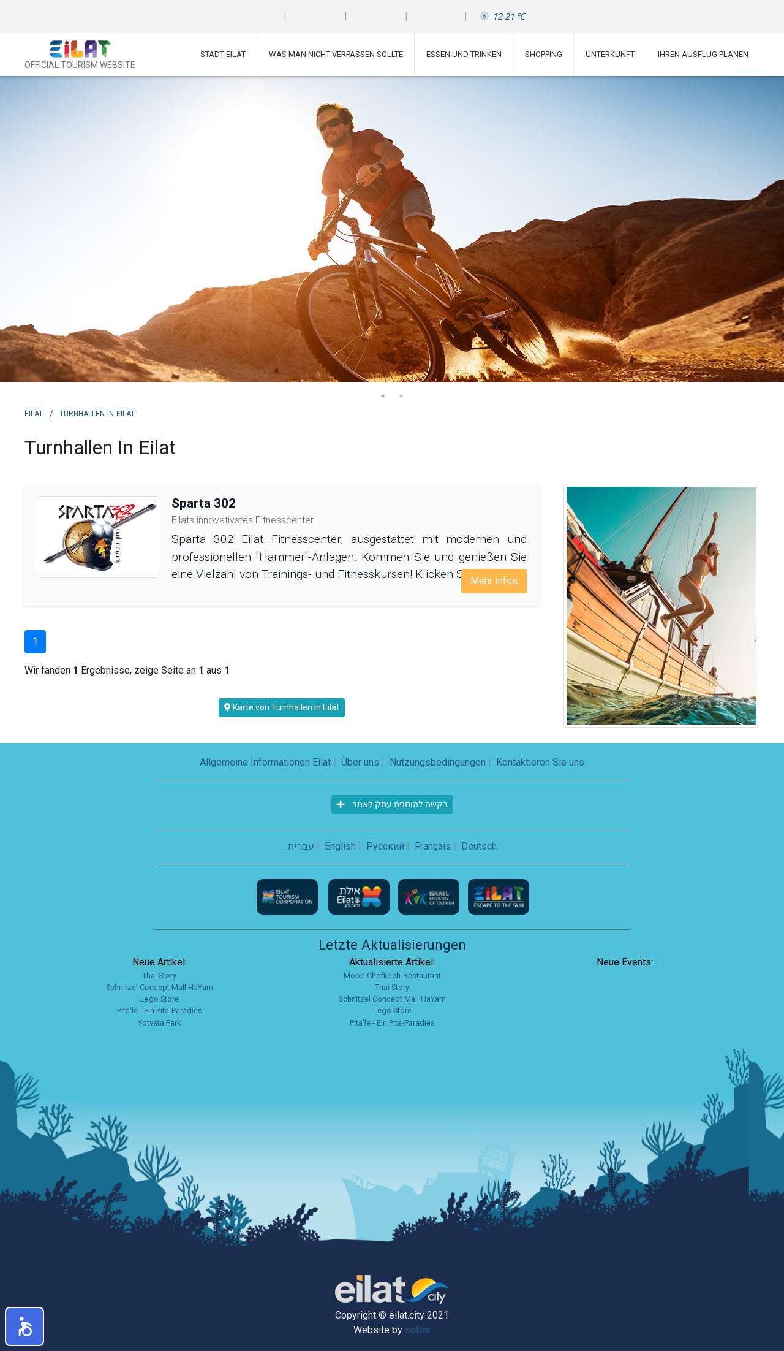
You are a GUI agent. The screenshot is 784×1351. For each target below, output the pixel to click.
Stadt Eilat (223, 54)
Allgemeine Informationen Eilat (265, 762)
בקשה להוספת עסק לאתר (392, 804)
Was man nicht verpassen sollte (336, 54)
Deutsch (479, 846)
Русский (385, 846)
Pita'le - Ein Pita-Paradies (159, 1010)
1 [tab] (383, 396)
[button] (24, 1326)
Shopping (543, 54)
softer (418, 1330)
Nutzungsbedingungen (438, 762)
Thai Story (159, 975)
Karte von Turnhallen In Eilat (281, 707)
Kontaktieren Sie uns (540, 762)
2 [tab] (401, 396)
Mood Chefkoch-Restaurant (392, 975)
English (340, 846)
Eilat (33, 412)
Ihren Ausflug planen (703, 54)
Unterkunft (610, 54)
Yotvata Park (159, 1022)
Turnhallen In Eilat (97, 412)
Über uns (360, 762)
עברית (301, 846)
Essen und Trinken (464, 54)
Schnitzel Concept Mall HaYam (159, 987)
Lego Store (159, 998)
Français (433, 846)
